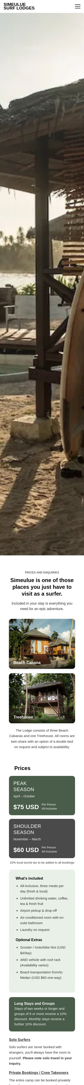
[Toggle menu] (77, 6)
